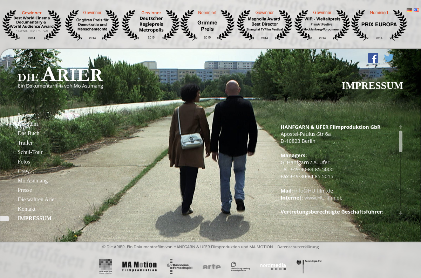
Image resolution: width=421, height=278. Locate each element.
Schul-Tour (30, 152)
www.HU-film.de (323, 197)
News (24, 115)
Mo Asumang (33, 180)
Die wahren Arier (37, 199)
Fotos (24, 162)
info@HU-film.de (313, 190)
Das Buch (29, 133)
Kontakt (27, 209)
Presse (25, 190)
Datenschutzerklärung (298, 246)
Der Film (28, 124)
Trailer (25, 143)
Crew (24, 171)
